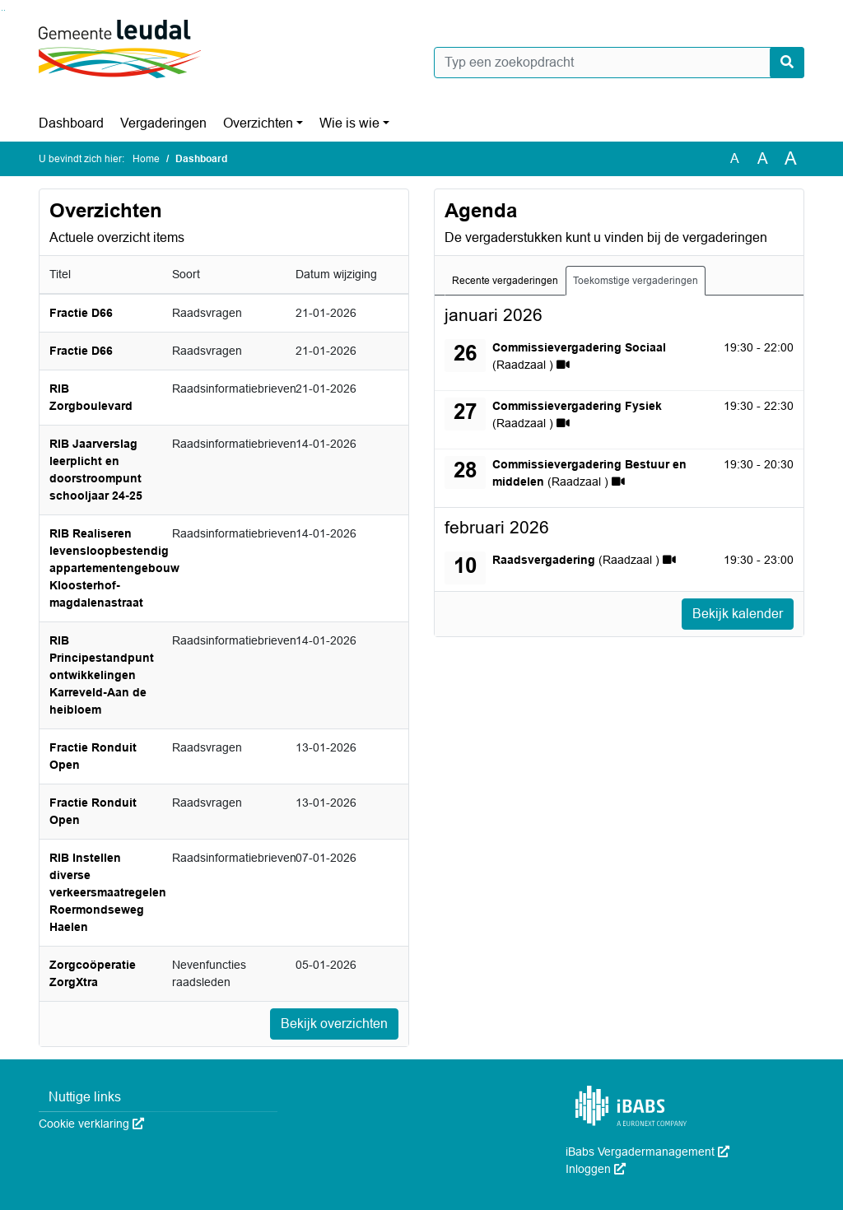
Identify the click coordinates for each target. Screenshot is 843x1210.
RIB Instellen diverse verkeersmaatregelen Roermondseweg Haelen (107, 892)
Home (146, 159)
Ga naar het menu (4, 10)
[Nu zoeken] (787, 62)
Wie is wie (349, 123)
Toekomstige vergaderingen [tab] (635, 280)
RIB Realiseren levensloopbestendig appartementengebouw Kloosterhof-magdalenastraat (114, 568)
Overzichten (258, 123)
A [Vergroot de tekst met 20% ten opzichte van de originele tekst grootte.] (762, 158)
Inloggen (596, 1168)
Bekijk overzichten (334, 1024)
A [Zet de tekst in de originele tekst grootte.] (734, 158)
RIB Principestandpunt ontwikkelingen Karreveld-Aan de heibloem (101, 675)
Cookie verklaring (91, 1123)
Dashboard (71, 123)
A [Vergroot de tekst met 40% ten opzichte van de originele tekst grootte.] (791, 159)
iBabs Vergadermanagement (647, 1151)
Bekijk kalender (737, 614)
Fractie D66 (81, 312)
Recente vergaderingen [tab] (505, 280)
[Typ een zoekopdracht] (619, 62)
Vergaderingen (163, 123)
